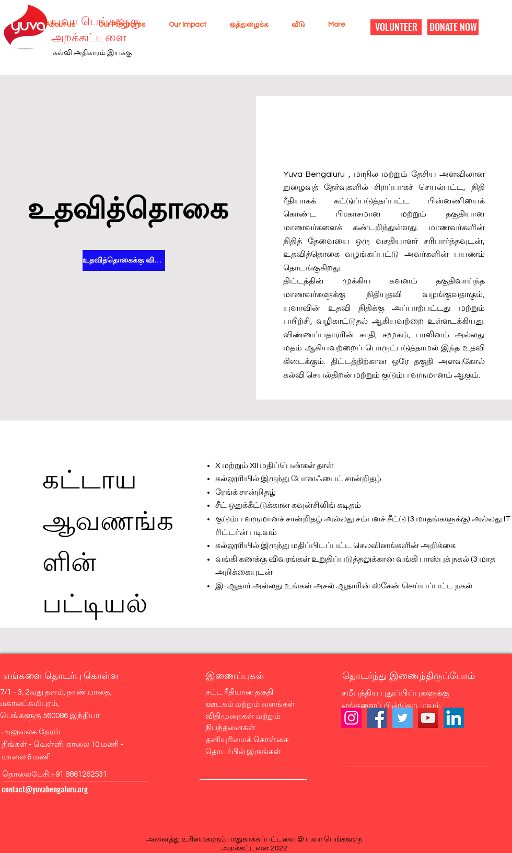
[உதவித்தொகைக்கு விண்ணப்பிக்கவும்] (124, 260)
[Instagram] (351, 718)
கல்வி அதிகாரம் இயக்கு (92, 52)
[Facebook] (377, 718)
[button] (56, 24)
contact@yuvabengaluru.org (45, 788)
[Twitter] (402, 718)
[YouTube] (428, 718)
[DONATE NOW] (453, 27)
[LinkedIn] (454, 718)
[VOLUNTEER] (396, 27)
